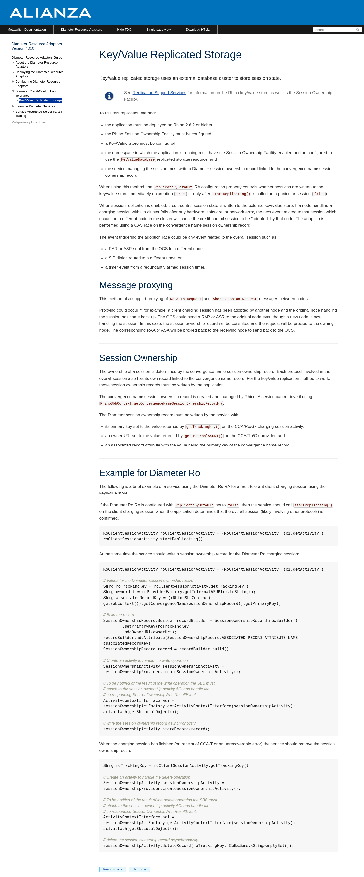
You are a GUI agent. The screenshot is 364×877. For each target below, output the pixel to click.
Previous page (112, 869)
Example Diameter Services (35, 106)
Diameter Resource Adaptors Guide (37, 57)
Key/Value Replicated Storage (40, 100)
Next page (139, 869)
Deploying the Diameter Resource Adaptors (39, 74)
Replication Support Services (159, 92)
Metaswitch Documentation (26, 29)
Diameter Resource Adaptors (81, 29)
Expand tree (38, 122)
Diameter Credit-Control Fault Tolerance (36, 93)
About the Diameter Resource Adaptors (37, 65)
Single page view (158, 29)
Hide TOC (124, 29)
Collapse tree (20, 122)
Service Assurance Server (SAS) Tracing (39, 114)
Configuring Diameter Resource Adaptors (38, 84)
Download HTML (198, 29)
